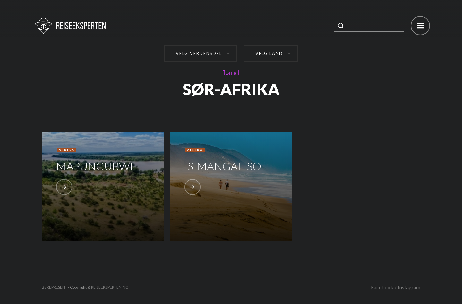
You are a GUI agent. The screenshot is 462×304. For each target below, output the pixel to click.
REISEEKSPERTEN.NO (110, 287)
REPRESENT (57, 287)
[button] (420, 25)
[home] (70, 26)
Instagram (409, 287)
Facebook (382, 287)
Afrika (66, 150)
